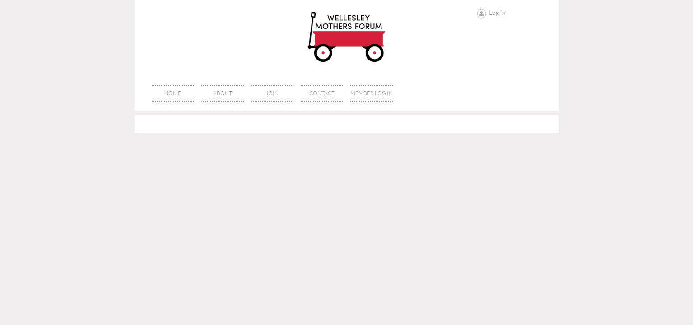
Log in (497, 12)
